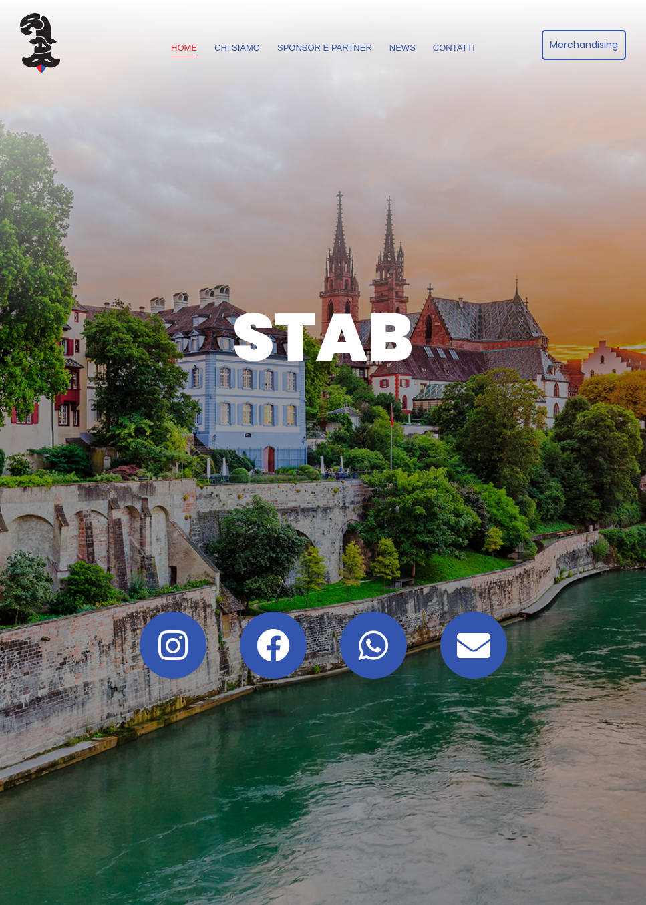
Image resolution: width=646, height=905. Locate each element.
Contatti (454, 48)
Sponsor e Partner (324, 48)
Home (184, 48)
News (402, 48)
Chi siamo (237, 48)
